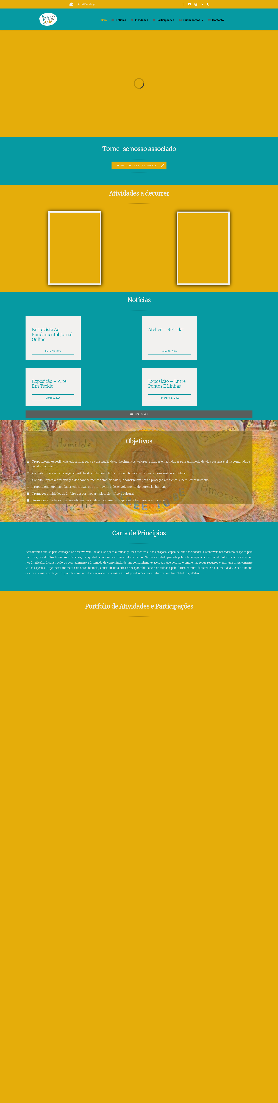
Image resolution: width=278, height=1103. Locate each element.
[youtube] (189, 4)
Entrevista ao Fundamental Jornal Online (52, 334)
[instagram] (195, 4)
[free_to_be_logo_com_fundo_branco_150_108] (48, 14)
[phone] (208, 4)
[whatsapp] (202, 4)
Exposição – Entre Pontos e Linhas (166, 384)
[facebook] (183, 4)
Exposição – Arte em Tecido (49, 384)
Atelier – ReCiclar (166, 329)
